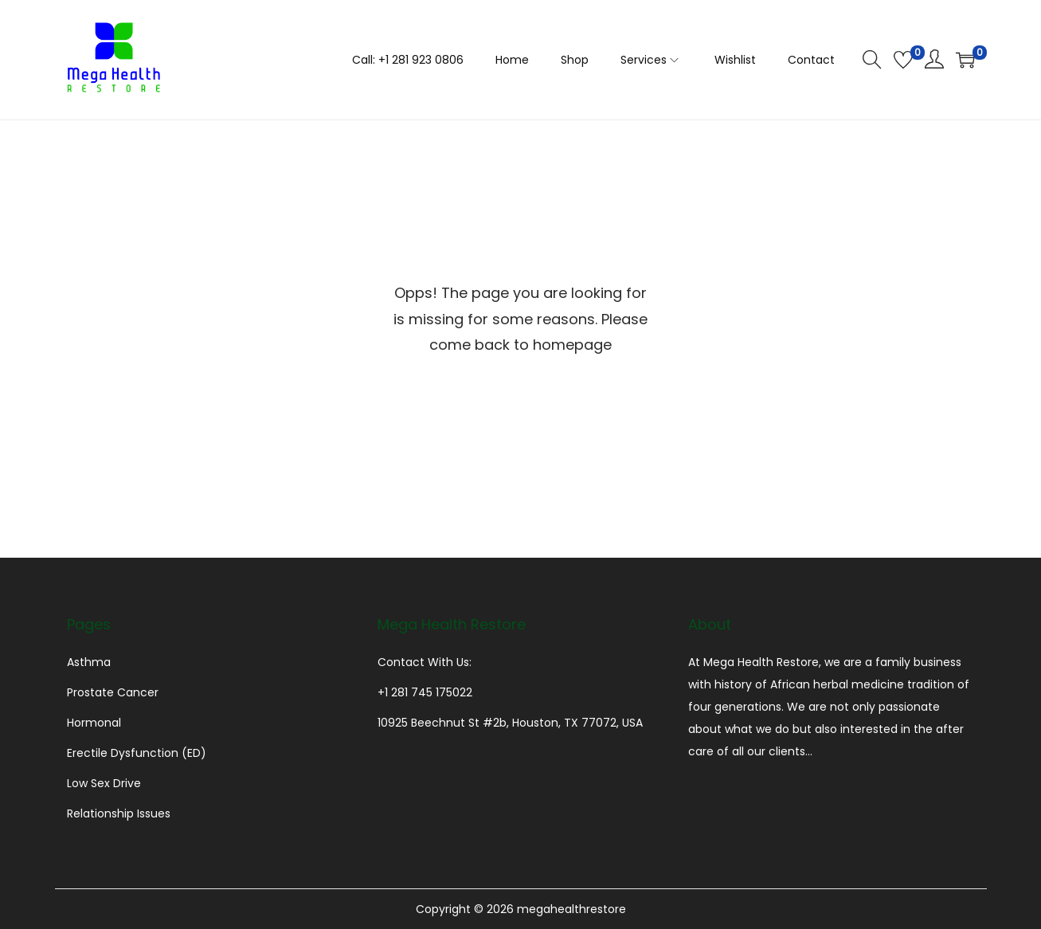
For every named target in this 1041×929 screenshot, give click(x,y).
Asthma (89, 662)
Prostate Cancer (112, 692)
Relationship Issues (118, 813)
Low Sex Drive (104, 783)
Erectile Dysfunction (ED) (136, 753)
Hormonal (94, 723)
